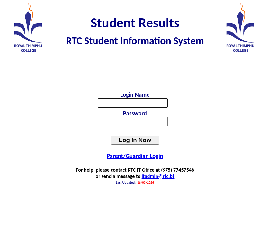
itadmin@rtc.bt (158, 176)
